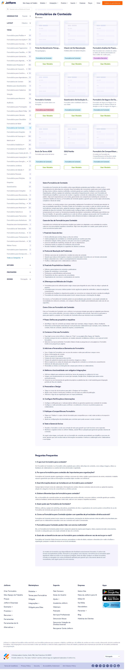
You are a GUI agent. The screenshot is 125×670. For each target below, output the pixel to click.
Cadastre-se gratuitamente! (112, 3)
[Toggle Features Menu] (8, 615)
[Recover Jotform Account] (63, 628)
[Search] (8, 9)
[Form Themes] (37, 595)
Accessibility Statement (51, 666)
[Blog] (79, 615)
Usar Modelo (48, 64)
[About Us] (82, 591)
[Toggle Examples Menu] (8, 607)
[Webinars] (56, 607)
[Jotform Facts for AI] (87, 595)
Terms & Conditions (11, 666)
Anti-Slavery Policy (69, 666)
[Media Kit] (81, 599)
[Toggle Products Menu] (8, 611)
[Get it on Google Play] (111, 592)
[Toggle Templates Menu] (32, 591)
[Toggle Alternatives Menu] (9, 627)
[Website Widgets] (35, 607)
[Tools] (8, 619)
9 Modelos (39, 17)
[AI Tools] (11, 623)
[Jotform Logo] (9, 3)
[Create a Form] (10, 591)
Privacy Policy (26, 666)
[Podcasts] (56, 611)
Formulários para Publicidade (44, 110)
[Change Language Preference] (112, 656)
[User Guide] (59, 595)
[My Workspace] (13, 595)
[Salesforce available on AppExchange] (111, 605)
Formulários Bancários (100, 58)
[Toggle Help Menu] (56, 599)
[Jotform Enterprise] (11, 603)
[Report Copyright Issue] (64, 623)
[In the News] (81, 603)
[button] (19, 16)
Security (37, 666)
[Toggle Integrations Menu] (34, 603)
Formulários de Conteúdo (53, 14)
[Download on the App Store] (111, 598)
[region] (19, 148)
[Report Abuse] (59, 619)
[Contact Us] (58, 591)
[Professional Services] (61, 615)
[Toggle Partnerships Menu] (82, 611)
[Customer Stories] (86, 619)
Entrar (98, 3)
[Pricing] (6, 599)
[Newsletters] (82, 607)
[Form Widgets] (31, 599)
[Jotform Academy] (60, 603)
